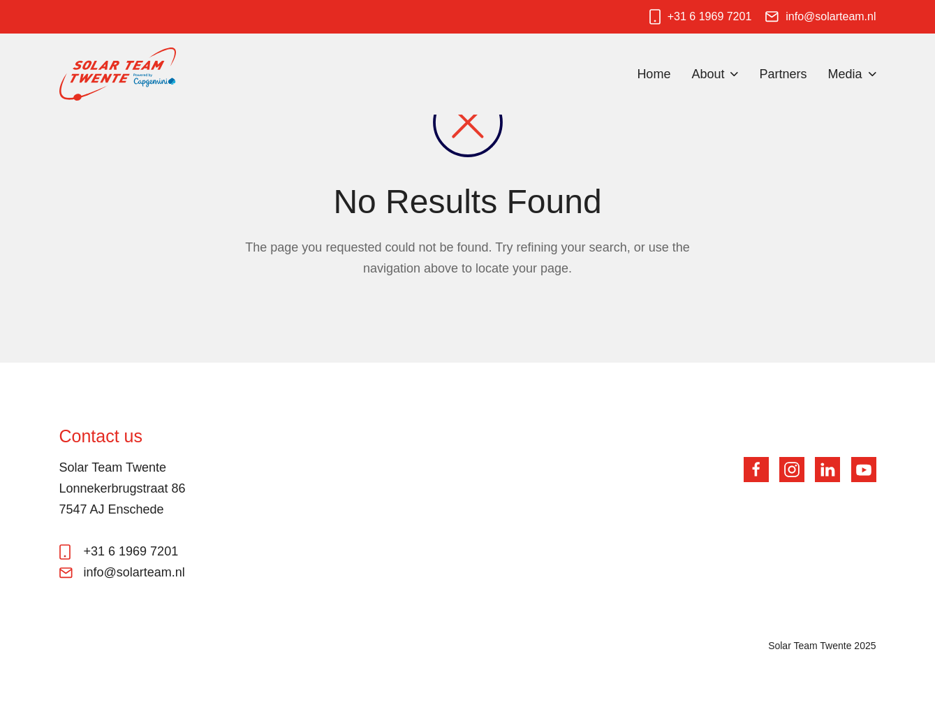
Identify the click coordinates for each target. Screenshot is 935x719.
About (707, 74)
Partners (783, 74)
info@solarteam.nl (831, 16)
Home (653, 74)
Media (844, 74)
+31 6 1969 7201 (710, 16)
